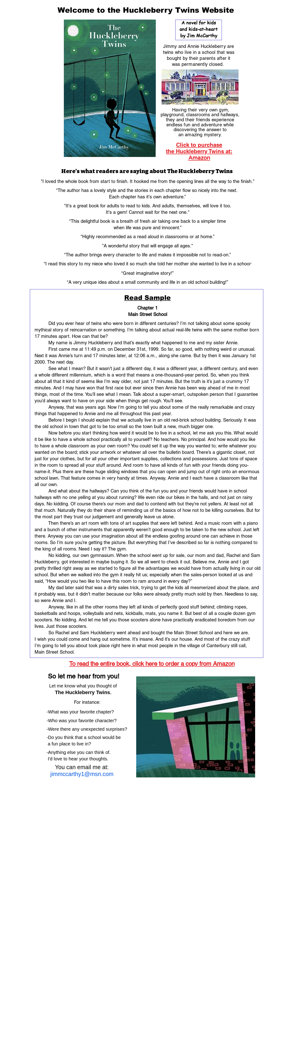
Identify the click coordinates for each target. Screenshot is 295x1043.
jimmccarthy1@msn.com (72, 774)
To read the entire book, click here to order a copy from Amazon (152, 663)
